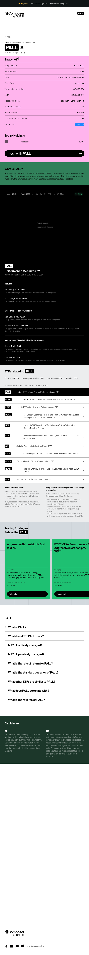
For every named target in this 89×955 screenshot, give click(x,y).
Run (78, 194)
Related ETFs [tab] (72, 378)
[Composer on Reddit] (23, 946)
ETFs (9, 37)
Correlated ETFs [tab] (12, 378)
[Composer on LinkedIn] (11, 946)
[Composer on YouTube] (17, 946)
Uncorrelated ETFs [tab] (55, 378)
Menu (80, 13)
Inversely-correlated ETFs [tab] (33, 378)
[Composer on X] (6, 946)
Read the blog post (60, 3)
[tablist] (44, 378)
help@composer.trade (36, 946)
